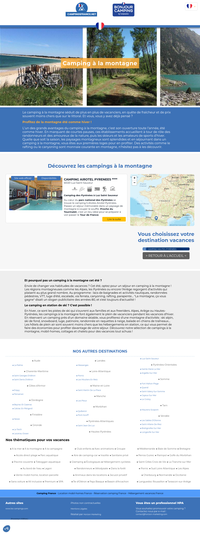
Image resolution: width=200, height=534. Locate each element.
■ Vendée (163, 417)
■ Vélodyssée (89, 469)
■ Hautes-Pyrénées (100, 433)
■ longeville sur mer (151, 433)
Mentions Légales (80, 523)
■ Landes (100, 362)
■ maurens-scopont (151, 410)
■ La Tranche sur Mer (157, 469)
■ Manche (100, 397)
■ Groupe (77, 450)
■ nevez (16, 420)
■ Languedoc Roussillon (164, 489)
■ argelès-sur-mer (150, 374)
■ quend (145, 388)
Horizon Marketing (94, 528)
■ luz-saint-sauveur (151, 359)
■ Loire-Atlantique (100, 372)
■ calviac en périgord (24, 409)
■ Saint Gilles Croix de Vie (163, 463)
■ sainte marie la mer (152, 370)
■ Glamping (101, 456)
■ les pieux (82, 401)
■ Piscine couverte (48, 463)
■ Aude (36, 362)
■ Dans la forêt (109, 469)
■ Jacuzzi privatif (90, 482)
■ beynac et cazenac (24, 405)
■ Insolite (123, 450)
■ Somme (164, 380)
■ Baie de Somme (111, 496)
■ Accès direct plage (48, 456)
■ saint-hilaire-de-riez (153, 425)
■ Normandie (165, 482)
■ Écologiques (120, 456)
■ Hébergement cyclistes (88, 463)
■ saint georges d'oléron (26, 376)
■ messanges (83, 366)
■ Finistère (36, 415)
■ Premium (56, 489)
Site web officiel (22, 213)
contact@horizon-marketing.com (154, 528)
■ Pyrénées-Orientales (163, 366)
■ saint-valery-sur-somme (155, 392)
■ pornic (80, 376)
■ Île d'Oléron (112, 482)
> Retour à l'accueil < (166, 256)
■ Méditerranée (87, 496)
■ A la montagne (43, 450)
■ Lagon (36, 476)
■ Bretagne (145, 450)
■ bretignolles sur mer (152, 429)
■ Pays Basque (85, 489)
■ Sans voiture (18, 489)
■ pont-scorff (83, 416)
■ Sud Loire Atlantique (155, 476)
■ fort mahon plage (151, 384)
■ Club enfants (27, 496)
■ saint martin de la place (91, 391)
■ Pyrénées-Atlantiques (100, 422)
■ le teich (18, 430)
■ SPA (12, 496)
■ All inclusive (38, 489)
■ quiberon (82, 412)
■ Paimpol (183, 450)
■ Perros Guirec (164, 450)
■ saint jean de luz (87, 426)
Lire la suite (114, 224)
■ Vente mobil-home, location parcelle (36, 482)
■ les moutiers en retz (89, 380)
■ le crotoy (146, 400)
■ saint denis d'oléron (24, 380)
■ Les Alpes (180, 476)
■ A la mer (24, 450)
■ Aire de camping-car (100, 450)
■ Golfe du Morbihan (164, 456)
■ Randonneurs (118, 463)
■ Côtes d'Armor (36, 387)
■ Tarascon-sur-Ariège (164, 496)
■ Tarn (164, 406)
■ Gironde (36, 426)
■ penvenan (19, 395)
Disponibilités (49, 213)
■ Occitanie (183, 482)
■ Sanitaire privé (81, 456)
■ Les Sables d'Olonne (152, 421)
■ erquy (16, 391)
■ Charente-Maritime (36, 372)
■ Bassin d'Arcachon (110, 489)
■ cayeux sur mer (150, 396)
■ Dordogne (36, 401)
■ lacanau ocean (22, 434)
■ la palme (18, 366)
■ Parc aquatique (23, 463)
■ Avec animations (51, 496)
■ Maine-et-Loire (100, 387)
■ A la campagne (21, 456)
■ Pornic (179, 469)
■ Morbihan (100, 407)
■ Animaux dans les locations (100, 476)
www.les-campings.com (18, 522)
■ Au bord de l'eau (52, 469)
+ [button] (134, 178)
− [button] (134, 183)
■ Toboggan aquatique (23, 469)
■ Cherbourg (146, 482)
